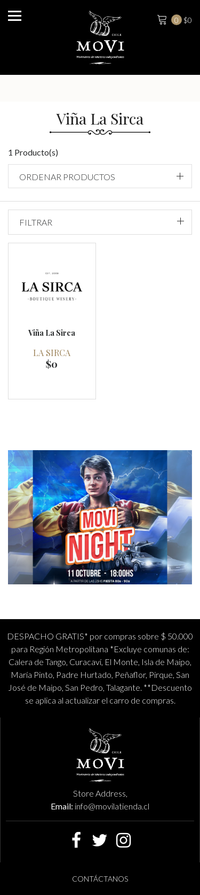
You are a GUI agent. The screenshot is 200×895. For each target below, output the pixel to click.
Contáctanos (100, 878)
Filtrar (35, 222)
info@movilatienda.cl (112, 806)
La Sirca (51, 352)
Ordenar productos (67, 177)
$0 (173, 19)
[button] (100, 176)
